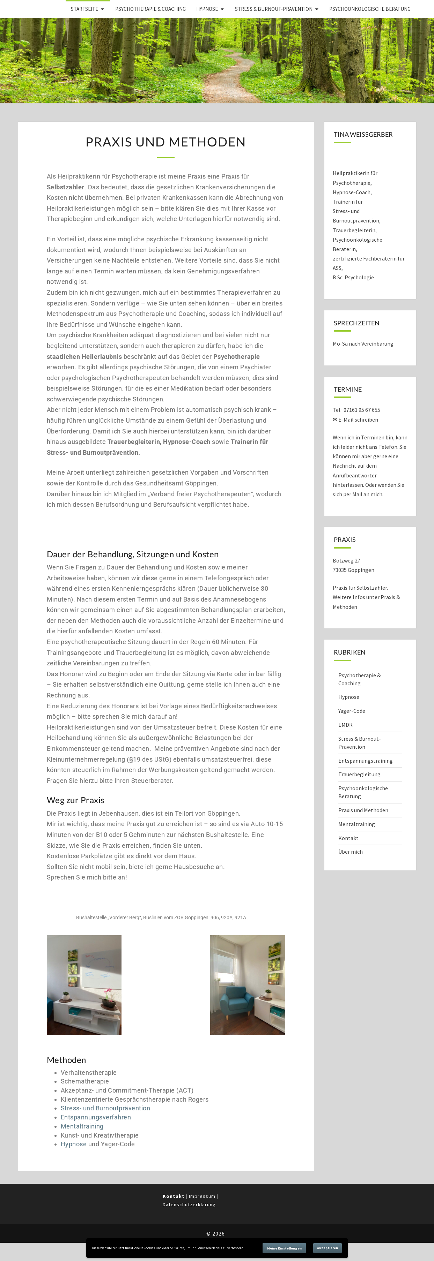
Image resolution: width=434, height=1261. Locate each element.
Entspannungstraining (365, 760)
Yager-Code (351, 710)
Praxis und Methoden (363, 810)
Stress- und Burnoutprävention (105, 1108)
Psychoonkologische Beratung (370, 9)
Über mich (350, 851)
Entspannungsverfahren (96, 1117)
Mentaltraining (82, 1126)
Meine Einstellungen (284, 1248)
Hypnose (207, 9)
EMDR (345, 724)
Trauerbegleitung (359, 774)
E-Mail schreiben (358, 419)
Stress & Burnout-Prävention (273, 9)
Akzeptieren (327, 1248)
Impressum (202, 1196)
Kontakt (348, 838)
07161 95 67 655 (362, 409)
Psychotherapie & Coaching (150, 9)
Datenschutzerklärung (189, 1204)
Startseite (84, 9)
